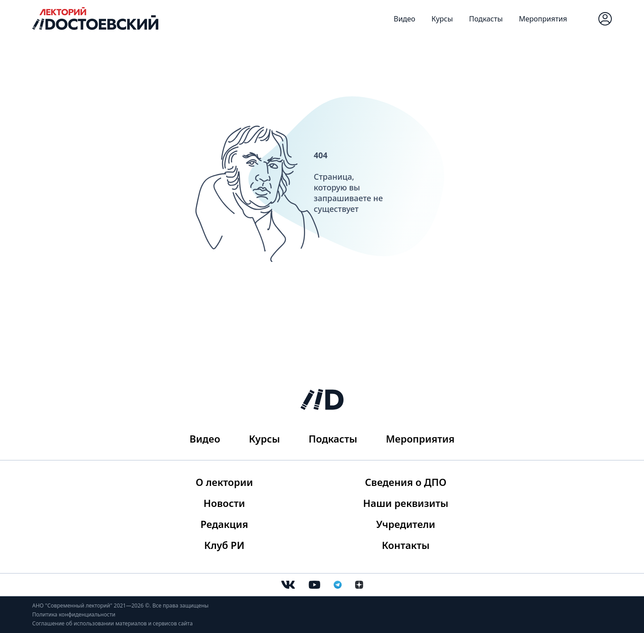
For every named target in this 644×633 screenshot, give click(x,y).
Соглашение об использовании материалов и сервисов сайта (112, 623)
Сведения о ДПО (405, 482)
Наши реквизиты (406, 503)
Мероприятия (543, 19)
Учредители (405, 524)
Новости (224, 503)
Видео (404, 19)
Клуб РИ (224, 545)
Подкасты (486, 19)
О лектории (224, 482)
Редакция (224, 524)
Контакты (406, 545)
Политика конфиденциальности (73, 614)
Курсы (442, 19)
